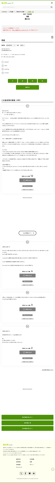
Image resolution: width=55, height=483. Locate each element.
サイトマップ (19, 467)
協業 (31, 462)
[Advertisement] (27, 401)
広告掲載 (32, 459)
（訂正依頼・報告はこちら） (7, 50)
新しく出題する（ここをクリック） (20, 30)
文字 (18, 45)
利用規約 (18, 464)
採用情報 (18, 462)
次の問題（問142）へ (27, 428)
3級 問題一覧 (27, 423)
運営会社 (18, 459)
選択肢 (3, 45)
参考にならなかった (27, 186)
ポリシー (32, 464)
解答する (27, 87)
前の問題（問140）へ (27, 417)
